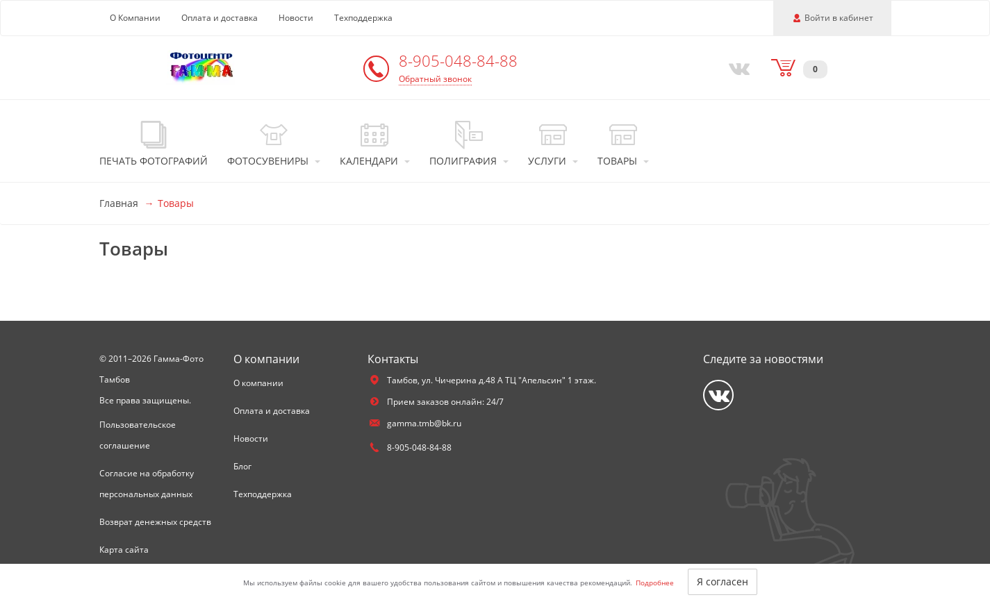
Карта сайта (124, 549)
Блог (242, 466)
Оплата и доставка (219, 18)
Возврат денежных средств (155, 522)
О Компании (135, 18)
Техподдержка (363, 18)
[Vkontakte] (736, 67)
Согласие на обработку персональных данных (146, 483)
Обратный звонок (435, 79)
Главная (118, 203)
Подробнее (655, 582)
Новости (296, 18)
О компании (258, 383)
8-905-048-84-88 (458, 60)
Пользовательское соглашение (137, 435)
